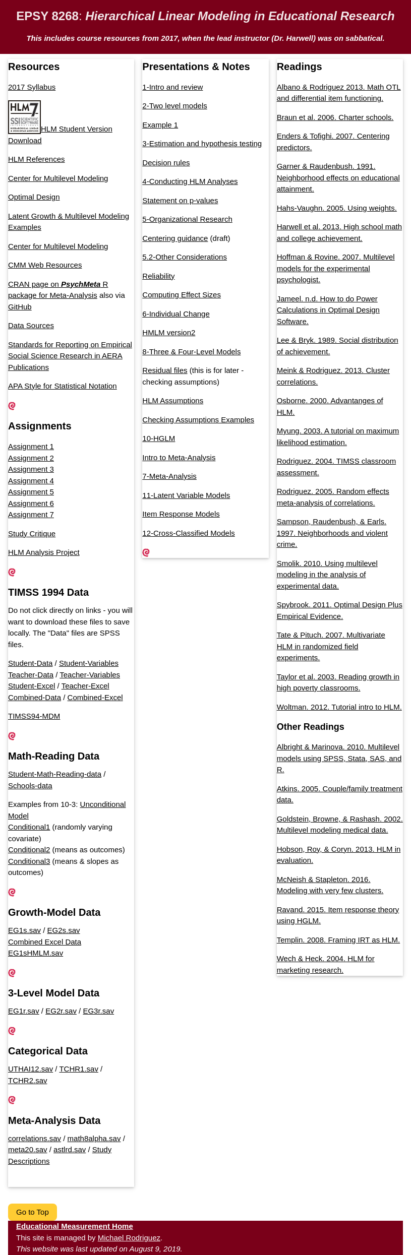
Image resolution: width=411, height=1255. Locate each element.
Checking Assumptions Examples (198, 419)
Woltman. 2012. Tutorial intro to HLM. (339, 707)
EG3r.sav (98, 1011)
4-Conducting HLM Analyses (190, 181)
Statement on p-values (180, 200)
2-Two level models (174, 105)
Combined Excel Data (44, 941)
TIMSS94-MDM (34, 716)
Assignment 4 (31, 480)
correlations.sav (34, 1138)
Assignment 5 (31, 491)
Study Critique (31, 533)
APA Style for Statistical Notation (62, 386)
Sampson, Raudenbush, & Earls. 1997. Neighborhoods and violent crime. (332, 532)
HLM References (36, 159)
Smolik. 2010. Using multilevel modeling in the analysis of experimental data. (327, 574)
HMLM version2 (168, 332)
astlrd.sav (69, 1149)
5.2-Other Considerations (184, 257)
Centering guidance (175, 238)
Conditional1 (29, 827)
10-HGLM (158, 438)
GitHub (20, 306)
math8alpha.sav (94, 1138)
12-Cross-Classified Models (188, 533)
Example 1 (160, 124)
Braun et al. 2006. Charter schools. (335, 117)
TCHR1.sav (78, 1068)
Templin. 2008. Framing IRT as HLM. (338, 939)
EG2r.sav (61, 1011)
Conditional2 (29, 849)
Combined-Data (34, 697)
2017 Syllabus (31, 87)
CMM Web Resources (45, 265)
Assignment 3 (31, 469)
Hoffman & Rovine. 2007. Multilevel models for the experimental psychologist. (336, 268)
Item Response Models (180, 514)
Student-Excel (31, 685)
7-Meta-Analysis (169, 476)
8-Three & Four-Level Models (191, 351)
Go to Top (32, 1212)
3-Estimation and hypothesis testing (202, 143)
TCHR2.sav (27, 1080)
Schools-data (30, 785)
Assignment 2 (31, 458)
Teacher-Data (30, 674)
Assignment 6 (31, 503)
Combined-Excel (95, 697)
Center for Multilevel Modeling (58, 178)
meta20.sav (27, 1149)
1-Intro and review (172, 87)
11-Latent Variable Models (186, 495)
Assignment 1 (31, 446)
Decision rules (166, 162)
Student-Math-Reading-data (54, 774)
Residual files (164, 370)
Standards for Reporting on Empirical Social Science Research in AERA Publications (70, 355)
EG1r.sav (23, 1011)
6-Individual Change (175, 313)
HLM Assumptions (172, 400)
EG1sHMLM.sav (35, 953)
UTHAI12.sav (30, 1068)
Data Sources (31, 325)
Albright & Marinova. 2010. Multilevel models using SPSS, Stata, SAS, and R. (339, 758)
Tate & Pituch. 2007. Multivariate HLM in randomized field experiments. (331, 646)
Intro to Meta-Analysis (178, 457)
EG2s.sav (63, 930)
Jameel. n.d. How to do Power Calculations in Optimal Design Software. (328, 310)
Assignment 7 (31, 514)
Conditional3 (29, 861)
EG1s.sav (24, 930)
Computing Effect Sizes (181, 294)
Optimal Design (34, 197)
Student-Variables (89, 663)
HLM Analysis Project (44, 552)
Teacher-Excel (85, 685)
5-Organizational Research (187, 219)
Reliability (158, 276)
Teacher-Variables (90, 674)
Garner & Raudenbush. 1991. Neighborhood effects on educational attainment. (338, 177)
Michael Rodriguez (129, 1237)
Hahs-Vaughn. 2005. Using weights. (337, 208)
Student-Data (30, 663)
